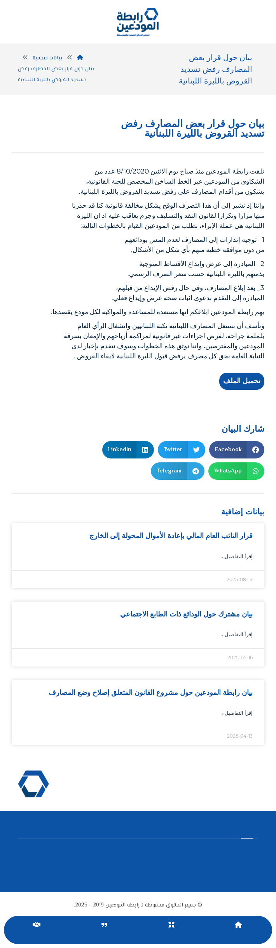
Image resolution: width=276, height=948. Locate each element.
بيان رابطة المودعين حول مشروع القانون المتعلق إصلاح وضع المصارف (151, 692)
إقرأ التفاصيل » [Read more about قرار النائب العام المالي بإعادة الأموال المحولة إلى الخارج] (237, 557)
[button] (237, 449)
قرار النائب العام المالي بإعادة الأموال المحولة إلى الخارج (171, 535)
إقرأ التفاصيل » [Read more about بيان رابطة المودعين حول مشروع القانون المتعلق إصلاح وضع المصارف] (237, 713)
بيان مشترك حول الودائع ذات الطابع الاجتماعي (186, 614)
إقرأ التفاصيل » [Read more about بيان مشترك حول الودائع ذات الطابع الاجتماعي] (237, 635)
